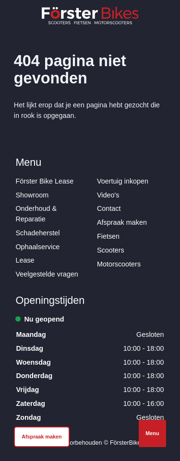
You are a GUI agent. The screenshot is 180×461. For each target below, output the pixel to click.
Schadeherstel (37, 233)
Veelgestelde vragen (46, 274)
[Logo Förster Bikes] (90, 15)
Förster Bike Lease (44, 181)
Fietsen (108, 236)
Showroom (31, 195)
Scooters (110, 250)
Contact (109, 208)
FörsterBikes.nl (130, 442)
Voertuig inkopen (122, 181)
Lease (24, 260)
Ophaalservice (37, 247)
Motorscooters (119, 264)
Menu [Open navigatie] (152, 433)
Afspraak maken (122, 222)
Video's (108, 195)
